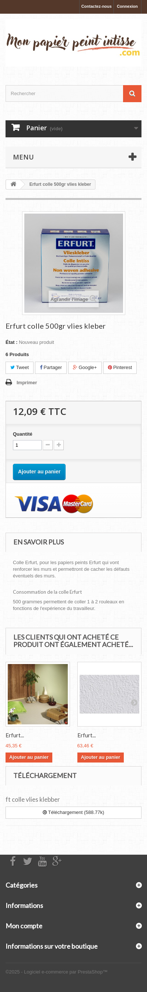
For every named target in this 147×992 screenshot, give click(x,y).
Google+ (85, 367)
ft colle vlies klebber (33, 799)
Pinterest (120, 367)
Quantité (22, 434)
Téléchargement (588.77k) (73, 812)
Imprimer (27, 382)
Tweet (19, 367)
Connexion (127, 6)
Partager (51, 367)
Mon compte (24, 926)
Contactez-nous (96, 6)
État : (12, 342)
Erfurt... (15, 735)
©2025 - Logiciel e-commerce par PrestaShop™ (57, 972)
